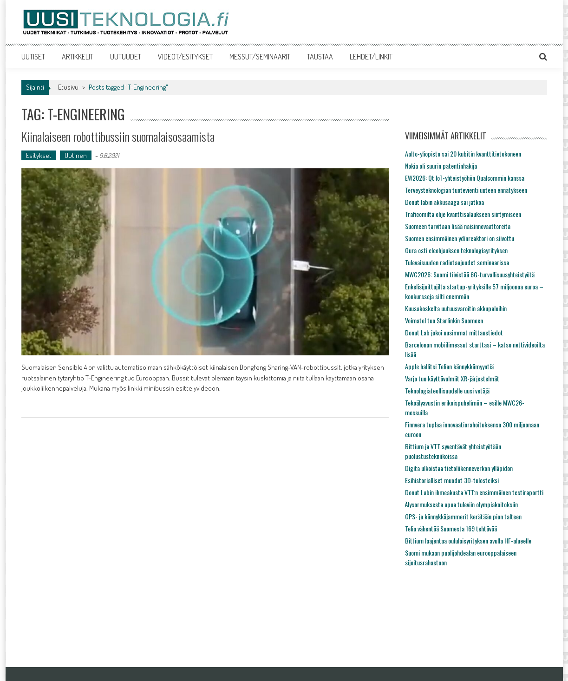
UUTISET (33, 56)
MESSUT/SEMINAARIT (259, 56)
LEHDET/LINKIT (371, 56)
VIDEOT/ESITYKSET (185, 56)
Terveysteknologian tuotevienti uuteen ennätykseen (466, 190)
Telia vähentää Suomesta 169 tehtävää (451, 528)
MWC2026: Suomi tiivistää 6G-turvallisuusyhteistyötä (470, 274)
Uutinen (76, 155)
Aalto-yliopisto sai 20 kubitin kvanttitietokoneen (463, 153)
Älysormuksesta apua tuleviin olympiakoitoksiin (461, 504)
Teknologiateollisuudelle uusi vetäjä (447, 390)
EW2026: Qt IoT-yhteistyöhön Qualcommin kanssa (464, 178)
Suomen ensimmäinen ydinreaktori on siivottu (459, 238)
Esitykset (39, 155)
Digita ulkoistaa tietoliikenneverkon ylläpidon (459, 468)
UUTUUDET (125, 56)
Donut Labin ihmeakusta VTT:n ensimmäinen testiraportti (474, 492)
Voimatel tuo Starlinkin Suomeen (444, 320)
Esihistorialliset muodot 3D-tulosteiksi (452, 480)
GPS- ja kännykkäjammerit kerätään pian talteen (463, 516)
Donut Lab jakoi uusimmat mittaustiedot (454, 332)
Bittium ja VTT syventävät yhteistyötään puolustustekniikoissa (453, 451)
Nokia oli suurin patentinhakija (441, 165)
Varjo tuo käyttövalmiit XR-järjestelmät (452, 378)
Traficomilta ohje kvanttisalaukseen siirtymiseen (463, 214)
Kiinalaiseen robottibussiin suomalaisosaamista (118, 136)
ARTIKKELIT (77, 56)
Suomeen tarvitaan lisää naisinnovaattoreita (457, 226)
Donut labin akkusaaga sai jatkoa (444, 202)
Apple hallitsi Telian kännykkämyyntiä (449, 366)
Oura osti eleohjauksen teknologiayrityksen (456, 250)
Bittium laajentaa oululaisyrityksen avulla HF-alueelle (468, 540)
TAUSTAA (320, 56)
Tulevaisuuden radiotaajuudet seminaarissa (457, 262)
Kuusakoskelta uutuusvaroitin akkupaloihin (456, 308)
